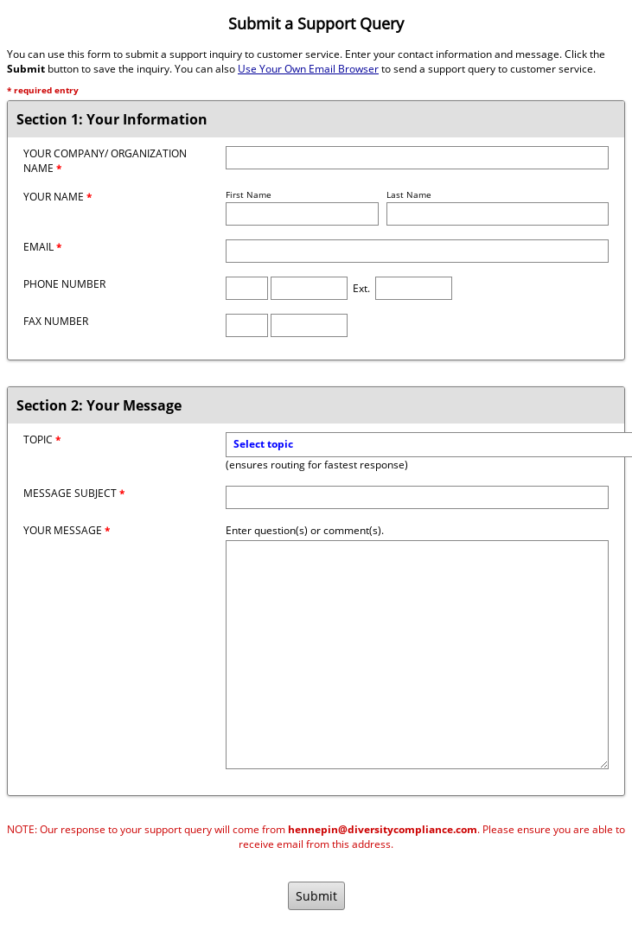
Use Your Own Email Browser (308, 68)
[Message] (417, 654)
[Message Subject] (417, 497)
